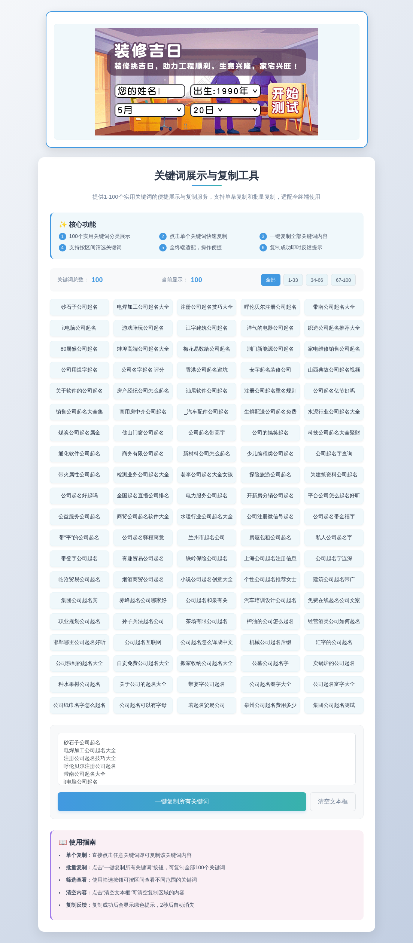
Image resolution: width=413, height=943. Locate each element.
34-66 (317, 280)
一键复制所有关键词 (182, 801)
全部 (271, 280)
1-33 (293, 280)
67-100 (343, 280)
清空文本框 (333, 801)
